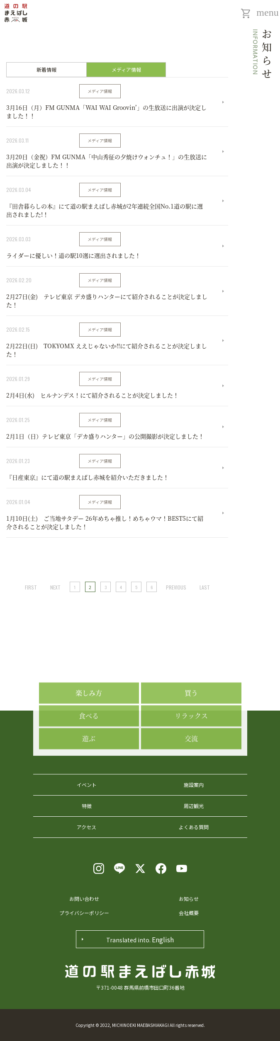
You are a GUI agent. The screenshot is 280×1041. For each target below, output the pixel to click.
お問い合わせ (84, 898)
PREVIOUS (176, 587)
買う (191, 723)
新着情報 (46, 69)
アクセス (86, 826)
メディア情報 (126, 69)
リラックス (191, 745)
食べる (89, 745)
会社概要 (189, 912)
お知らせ (189, 898)
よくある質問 (194, 826)
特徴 (87, 805)
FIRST (31, 587)
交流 (191, 768)
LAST (205, 587)
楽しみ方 (88, 723)
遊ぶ (88, 768)
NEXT (55, 587)
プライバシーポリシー (84, 912)
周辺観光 (194, 805)
